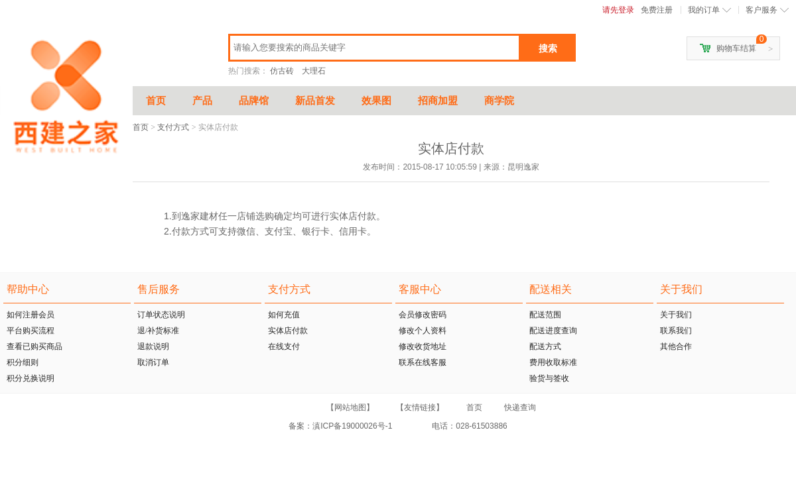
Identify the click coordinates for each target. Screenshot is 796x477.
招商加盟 (438, 100)
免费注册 (657, 10)
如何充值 (284, 314)
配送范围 (545, 314)
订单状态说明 (161, 314)
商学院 (499, 100)
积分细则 (22, 362)
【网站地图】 (350, 407)
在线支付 (284, 346)
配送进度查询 (553, 330)
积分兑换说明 (30, 378)
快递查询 (520, 407)
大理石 (314, 71)
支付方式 (173, 127)
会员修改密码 (422, 314)
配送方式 (545, 346)
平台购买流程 (30, 330)
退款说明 (153, 346)
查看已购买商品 (34, 346)
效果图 (376, 100)
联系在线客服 (422, 362)
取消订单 (153, 362)
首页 (156, 100)
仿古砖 (282, 71)
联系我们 (676, 330)
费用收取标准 (553, 362)
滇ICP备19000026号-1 (353, 426)
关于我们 (676, 314)
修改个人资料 (422, 330)
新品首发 (315, 100)
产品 (202, 100)
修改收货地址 (422, 346)
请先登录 (618, 10)
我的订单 (704, 10)
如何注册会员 (30, 314)
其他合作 (676, 346)
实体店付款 (288, 330)
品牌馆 (254, 100)
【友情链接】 (420, 407)
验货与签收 (549, 378)
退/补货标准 (158, 330)
